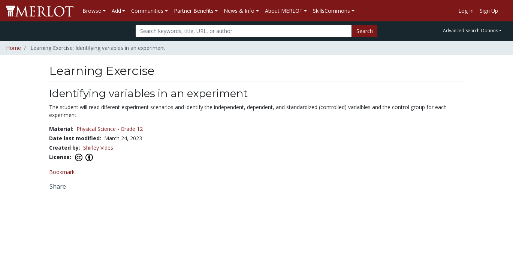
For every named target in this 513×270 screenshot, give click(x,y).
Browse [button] (91, 10)
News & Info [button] (239, 10)
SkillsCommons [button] (331, 10)
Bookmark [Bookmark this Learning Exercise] (62, 172)
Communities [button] (147, 10)
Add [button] (116, 10)
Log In (466, 10)
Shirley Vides (98, 147)
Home (13, 47)
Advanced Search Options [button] (470, 30)
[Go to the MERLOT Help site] (504, 11)
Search (364, 30)
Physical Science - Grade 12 (109, 128)
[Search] (243, 31)
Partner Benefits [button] (194, 10)
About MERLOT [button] (284, 10)
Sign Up (489, 10)
